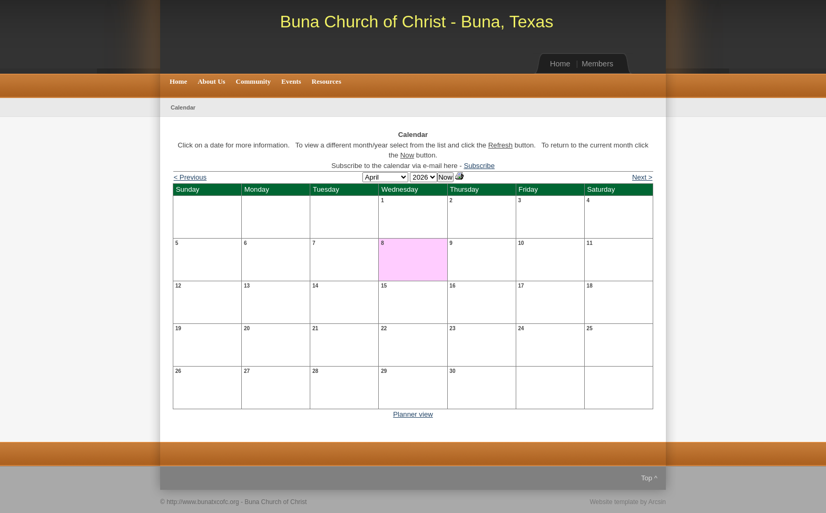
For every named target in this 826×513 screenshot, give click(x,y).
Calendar (183, 107)
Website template (613, 502)
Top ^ (649, 478)
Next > (642, 177)
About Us (211, 81)
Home (560, 64)
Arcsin (657, 502)
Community (253, 81)
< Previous (190, 177)
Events (291, 81)
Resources (326, 81)
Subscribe (479, 166)
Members (597, 64)
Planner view (413, 414)
